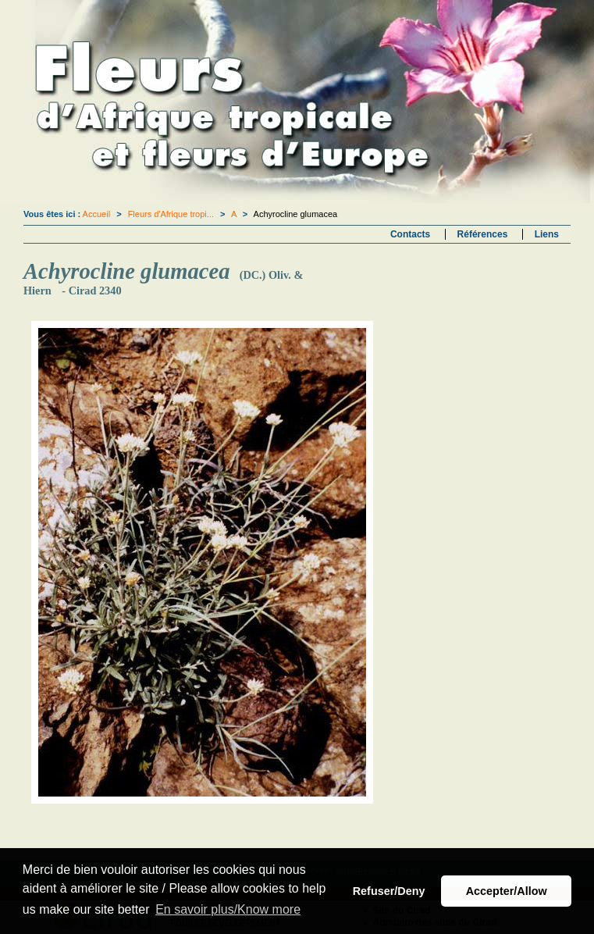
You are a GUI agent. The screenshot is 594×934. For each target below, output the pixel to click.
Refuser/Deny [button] (389, 891)
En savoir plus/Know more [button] (228, 909)
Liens (547, 234)
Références (482, 234)
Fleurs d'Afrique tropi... (171, 214)
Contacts (410, 234)
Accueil (96, 214)
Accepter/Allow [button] (506, 891)
